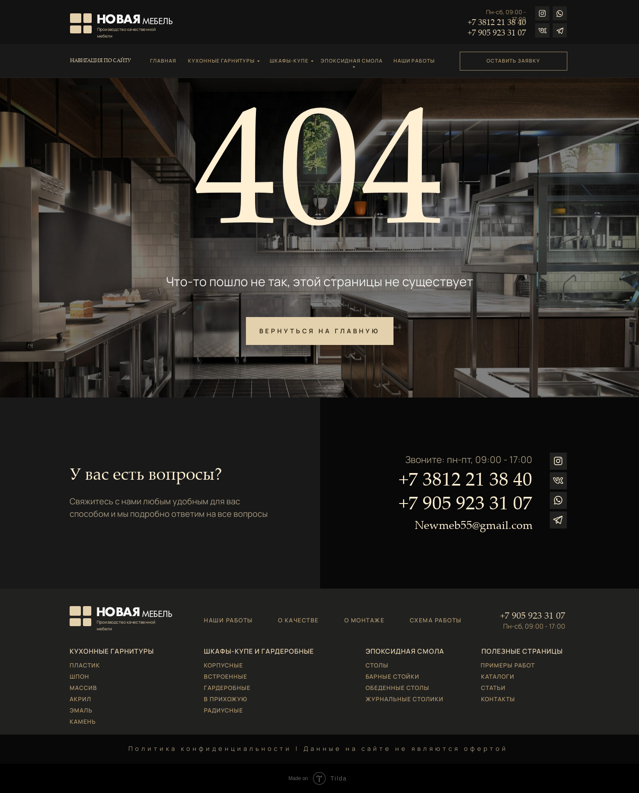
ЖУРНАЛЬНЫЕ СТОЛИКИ (405, 699)
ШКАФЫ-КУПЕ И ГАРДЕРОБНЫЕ (259, 651)
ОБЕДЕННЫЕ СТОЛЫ (397, 688)
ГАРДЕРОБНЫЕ (227, 688)
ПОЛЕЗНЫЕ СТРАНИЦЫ (522, 651)
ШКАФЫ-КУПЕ (289, 60)
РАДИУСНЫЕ (223, 710)
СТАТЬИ (493, 688)
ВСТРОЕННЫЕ (225, 676)
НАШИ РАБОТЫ (414, 60)
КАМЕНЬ (83, 721)
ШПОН (79, 676)
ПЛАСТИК (85, 665)
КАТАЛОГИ (497, 676)
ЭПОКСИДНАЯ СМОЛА (352, 60)
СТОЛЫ (377, 665)
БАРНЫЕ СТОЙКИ (392, 676)
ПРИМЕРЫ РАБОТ (508, 665)
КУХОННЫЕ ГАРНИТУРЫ (221, 60)
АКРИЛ (80, 699)
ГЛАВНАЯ (163, 60)
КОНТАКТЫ (498, 699)
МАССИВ (83, 688)
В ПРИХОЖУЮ (225, 699)
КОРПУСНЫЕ (223, 665)
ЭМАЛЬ (81, 710)
